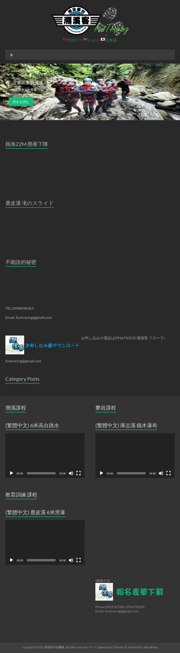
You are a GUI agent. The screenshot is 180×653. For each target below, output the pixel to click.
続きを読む (21, 102)
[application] (45, 455)
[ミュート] (71, 473)
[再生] (11, 473)
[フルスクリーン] (78, 473)
